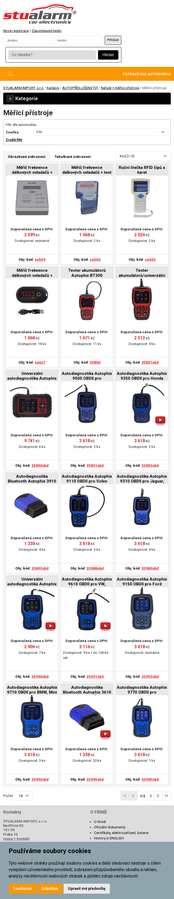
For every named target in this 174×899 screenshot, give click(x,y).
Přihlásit (113, 40)
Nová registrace (16, 30)
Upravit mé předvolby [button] (87, 888)
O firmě (100, 822)
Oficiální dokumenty (109, 827)
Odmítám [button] (50, 888)
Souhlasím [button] (22, 888)
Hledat (108, 55)
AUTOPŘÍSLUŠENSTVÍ (80, 88)
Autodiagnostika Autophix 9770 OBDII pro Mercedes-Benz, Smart (142, 690)
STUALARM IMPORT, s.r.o (23, 88)
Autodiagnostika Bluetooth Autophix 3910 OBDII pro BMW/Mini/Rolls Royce (32, 479)
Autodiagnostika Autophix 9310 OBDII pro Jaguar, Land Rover (142, 479)
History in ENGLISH (109, 838)
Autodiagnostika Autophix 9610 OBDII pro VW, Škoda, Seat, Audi (87, 582)
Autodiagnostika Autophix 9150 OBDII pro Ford (142, 581)
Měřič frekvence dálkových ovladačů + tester (32, 170)
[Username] (27, 40)
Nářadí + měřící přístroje (120, 88)
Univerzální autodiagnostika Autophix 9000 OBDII (32, 582)
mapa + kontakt (16, 838)
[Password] (78, 40)
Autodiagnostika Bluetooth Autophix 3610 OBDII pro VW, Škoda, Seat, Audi (87, 690)
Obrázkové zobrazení (26, 156)
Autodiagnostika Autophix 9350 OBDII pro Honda (142, 376)
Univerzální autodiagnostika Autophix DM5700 (32, 376)
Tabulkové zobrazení (73, 156)
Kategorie (22, 98)
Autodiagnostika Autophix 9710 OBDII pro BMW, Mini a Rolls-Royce (32, 690)
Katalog (53, 88)
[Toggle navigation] (10, 74)
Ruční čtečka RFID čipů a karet (142, 170)
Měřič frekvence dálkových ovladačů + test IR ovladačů (86, 170)
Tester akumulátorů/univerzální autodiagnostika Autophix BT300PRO (142, 273)
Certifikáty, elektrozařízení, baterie (121, 833)
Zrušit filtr (14, 139)
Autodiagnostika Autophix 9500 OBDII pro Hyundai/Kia (87, 376)
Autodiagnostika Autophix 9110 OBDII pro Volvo (87, 479)
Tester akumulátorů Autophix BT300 (87, 273)
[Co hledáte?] (52, 55)
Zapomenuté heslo (46, 30)
